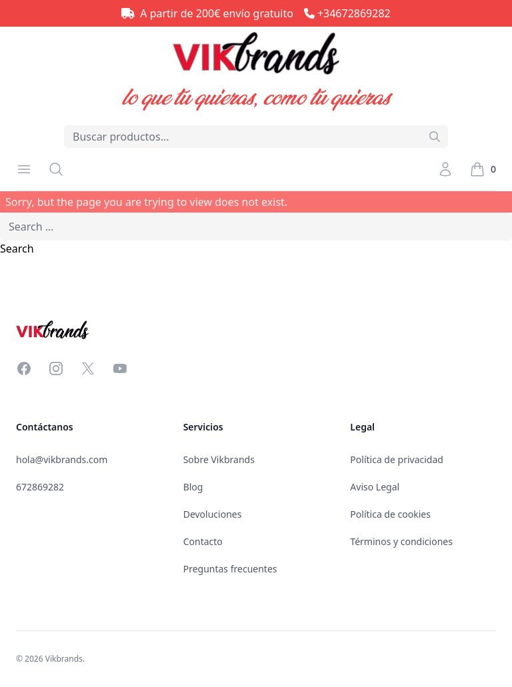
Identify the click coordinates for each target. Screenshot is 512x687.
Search (17, 248)
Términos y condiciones (401, 541)
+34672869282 (354, 13)
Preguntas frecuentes (230, 568)
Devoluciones (212, 514)
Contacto (203, 541)
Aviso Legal (374, 486)
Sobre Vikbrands (219, 459)
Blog (193, 486)
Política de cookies (390, 514)
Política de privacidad (396, 459)
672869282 (40, 486)
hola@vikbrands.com (61, 459)
